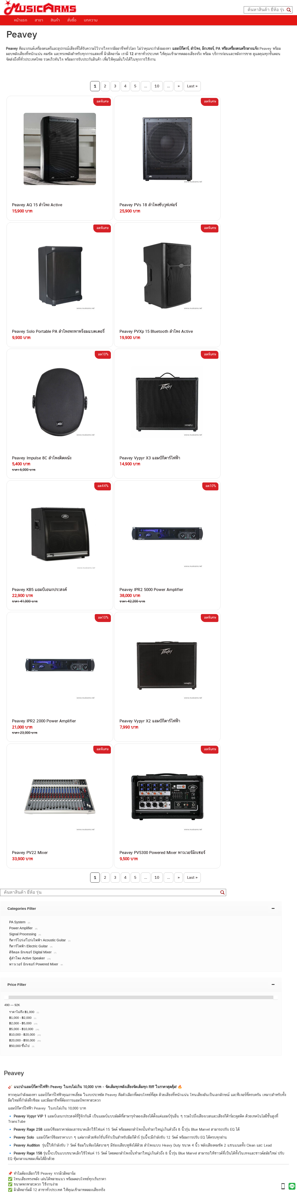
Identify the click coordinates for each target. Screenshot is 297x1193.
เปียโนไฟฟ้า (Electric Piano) (29, 1125)
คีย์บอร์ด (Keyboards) (23, 1120)
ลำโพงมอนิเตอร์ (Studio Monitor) (32, 1147)
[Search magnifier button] (288, 9)
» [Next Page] (179, 85)
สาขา (39, 20)
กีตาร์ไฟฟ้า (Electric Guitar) (28, 1109)
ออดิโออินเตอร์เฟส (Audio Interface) (35, 1141)
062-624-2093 (65, 984)
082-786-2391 (72, 1057)
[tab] (141, 583)
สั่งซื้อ (71, 20)
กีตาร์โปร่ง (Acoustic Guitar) (29, 1114)
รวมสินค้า (16, 912)
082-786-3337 (62, 996)
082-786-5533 (62, 1001)
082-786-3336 (59, 1018)
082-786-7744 (70, 1013)
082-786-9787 (62, 1040)
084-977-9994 (62, 1007)
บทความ (91, 20)
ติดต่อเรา (15, 900)
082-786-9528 (51, 1035)
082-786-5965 (73, 1051)
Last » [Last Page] (192, 85)
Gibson (13, 1157)
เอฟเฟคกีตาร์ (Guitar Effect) (29, 1131)
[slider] (6, 671)
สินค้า (55, 20)
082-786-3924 (49, 1029)
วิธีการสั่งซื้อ (18, 894)
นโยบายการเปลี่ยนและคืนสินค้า (34, 906)
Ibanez (12, 1163)
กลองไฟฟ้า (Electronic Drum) (29, 1136)
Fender (12, 1152)
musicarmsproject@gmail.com (42, 1101)
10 (157, 85)
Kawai (12, 1168)
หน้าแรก (20, 20)
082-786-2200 (74, 1024)
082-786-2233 (78, 1046)
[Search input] (266, 9)
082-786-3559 (63, 990)
